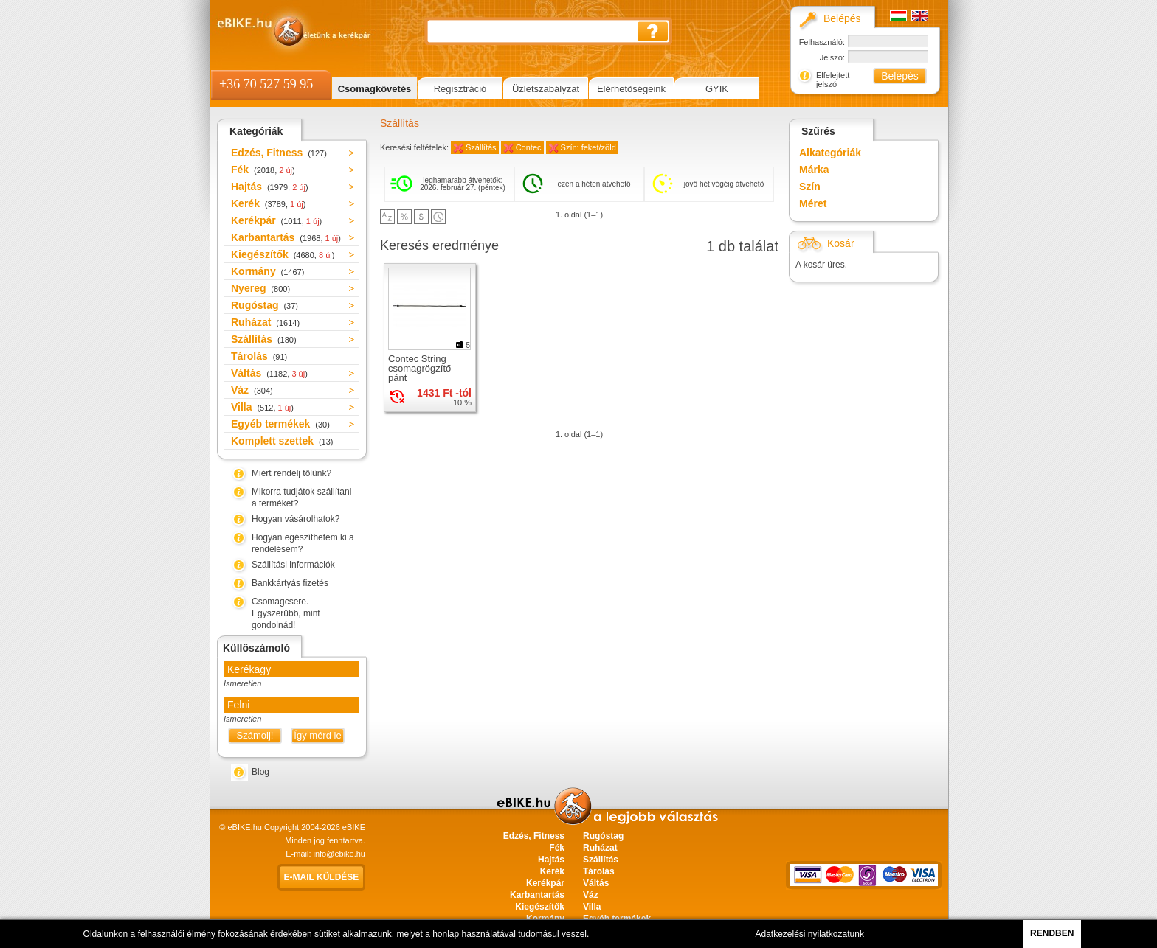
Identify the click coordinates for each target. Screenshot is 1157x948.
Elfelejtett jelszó (832, 79)
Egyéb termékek (280, 424)
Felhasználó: (822, 42)
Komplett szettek (282, 441)
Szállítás (264, 339)
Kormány (267, 271)
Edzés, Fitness (279, 152)
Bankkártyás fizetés (290, 583)
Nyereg (260, 288)
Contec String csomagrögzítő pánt (419, 368)
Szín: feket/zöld (588, 147)
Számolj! (255, 735)
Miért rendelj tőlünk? (291, 473)
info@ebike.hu (340, 853)
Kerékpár (276, 220)
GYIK (716, 88)
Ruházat (265, 322)
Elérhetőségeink (631, 88)
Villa (262, 407)
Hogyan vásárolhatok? (295, 519)
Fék (263, 169)
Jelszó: (832, 57)
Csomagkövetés (375, 88)
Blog (260, 772)
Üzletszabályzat (545, 88)
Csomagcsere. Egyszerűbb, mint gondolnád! (286, 613)
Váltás (269, 373)
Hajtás (269, 186)
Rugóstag (264, 305)
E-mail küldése (321, 877)
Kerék (268, 203)
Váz (252, 390)
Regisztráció (460, 88)
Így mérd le (317, 735)
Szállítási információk (293, 565)
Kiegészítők (282, 254)
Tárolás (259, 356)
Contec (529, 147)
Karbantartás (286, 237)
